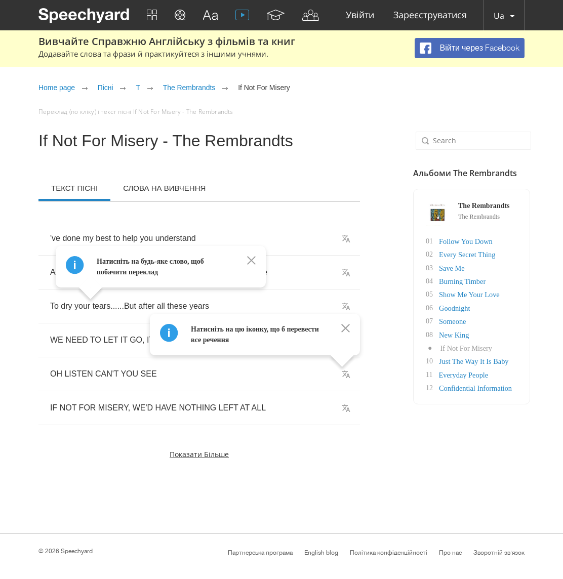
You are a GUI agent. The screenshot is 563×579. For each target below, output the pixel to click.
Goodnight (447, 307)
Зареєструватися (430, 15)
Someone (445, 320)
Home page (56, 88)
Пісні (105, 88)
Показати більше (199, 454)
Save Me (444, 267)
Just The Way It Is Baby (466, 359)
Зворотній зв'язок (499, 552)
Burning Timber (455, 280)
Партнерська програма (260, 552)
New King (447, 333)
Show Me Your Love (462, 294)
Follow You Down (458, 241)
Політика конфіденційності (388, 552)
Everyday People (456, 373)
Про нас (450, 552)
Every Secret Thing (460, 254)
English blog (321, 552)
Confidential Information (467, 386)
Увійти (360, 15)
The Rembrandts (189, 88)
